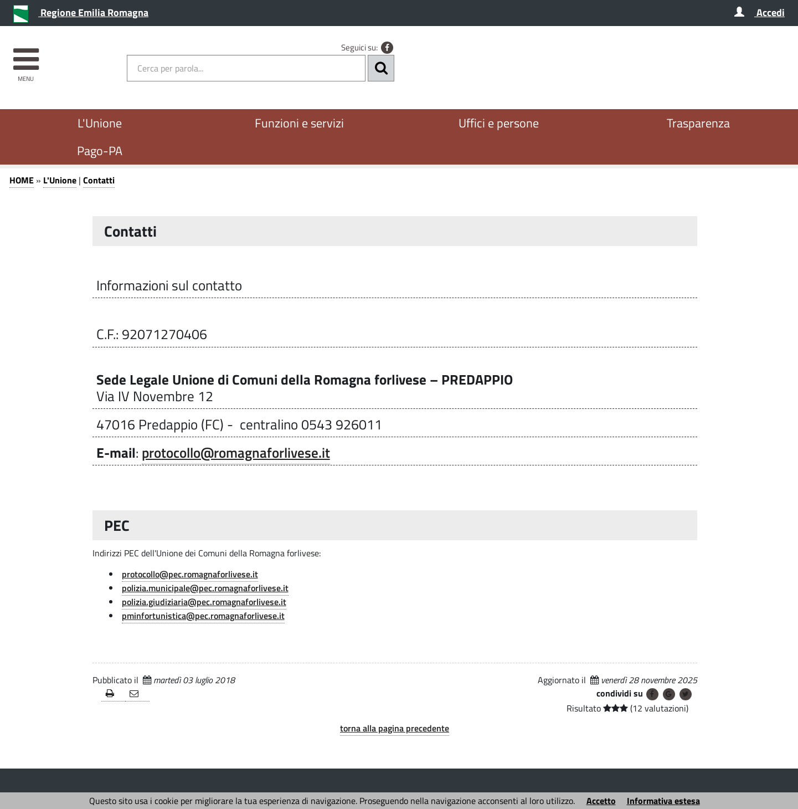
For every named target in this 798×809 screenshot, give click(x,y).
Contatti (99, 180)
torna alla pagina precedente (394, 728)
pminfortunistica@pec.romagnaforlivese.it (203, 615)
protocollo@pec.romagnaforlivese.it (190, 574)
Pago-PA (99, 151)
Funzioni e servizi (299, 123)
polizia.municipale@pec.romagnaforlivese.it (205, 588)
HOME (21, 180)
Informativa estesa (663, 800)
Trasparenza (698, 123)
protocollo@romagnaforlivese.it (236, 452)
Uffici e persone (499, 123)
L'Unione (100, 123)
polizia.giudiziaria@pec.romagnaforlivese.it (204, 601)
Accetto (601, 800)
